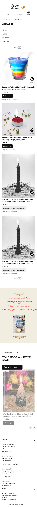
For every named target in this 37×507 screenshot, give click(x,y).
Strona (16, 47)
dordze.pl (4, 20)
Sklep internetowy (16, 504)
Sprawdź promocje (12, 367)
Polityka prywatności (8, 483)
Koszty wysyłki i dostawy (10, 471)
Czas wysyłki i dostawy (9, 473)
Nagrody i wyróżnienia (9, 499)
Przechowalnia (6, 460)
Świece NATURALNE (15, 20)
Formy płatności (7, 469)
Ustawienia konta (7, 459)
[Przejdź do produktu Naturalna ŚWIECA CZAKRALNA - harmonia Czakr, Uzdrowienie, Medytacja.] (18, 68)
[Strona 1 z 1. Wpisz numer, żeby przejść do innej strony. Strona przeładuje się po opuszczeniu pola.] (19, 47)
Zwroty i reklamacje (8, 444)
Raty (3, 448)
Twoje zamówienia (7, 457)
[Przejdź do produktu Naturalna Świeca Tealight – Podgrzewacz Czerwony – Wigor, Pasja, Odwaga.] (18, 119)
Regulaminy (5, 481)
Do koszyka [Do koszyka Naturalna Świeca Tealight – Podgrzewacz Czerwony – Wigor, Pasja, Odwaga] (7, 146)
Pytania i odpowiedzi (8, 446)
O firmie (4, 497)
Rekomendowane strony (9, 495)
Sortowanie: (5, 37)
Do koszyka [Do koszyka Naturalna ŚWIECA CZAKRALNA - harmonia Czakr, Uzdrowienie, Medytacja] (7, 96)
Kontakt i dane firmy (8, 493)
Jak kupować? (6, 485)
